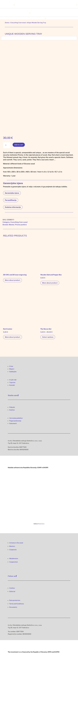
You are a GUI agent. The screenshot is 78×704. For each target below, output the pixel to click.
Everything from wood (18, 22)
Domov (7, 22)
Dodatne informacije (13, 207)
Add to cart (18, 145)
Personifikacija (10, 200)
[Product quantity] (6, 145)
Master (11, 225)
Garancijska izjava (12, 193)
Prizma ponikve (21, 225)
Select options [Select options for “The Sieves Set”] (47, 337)
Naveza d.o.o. (41, 523)
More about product (12, 280)
